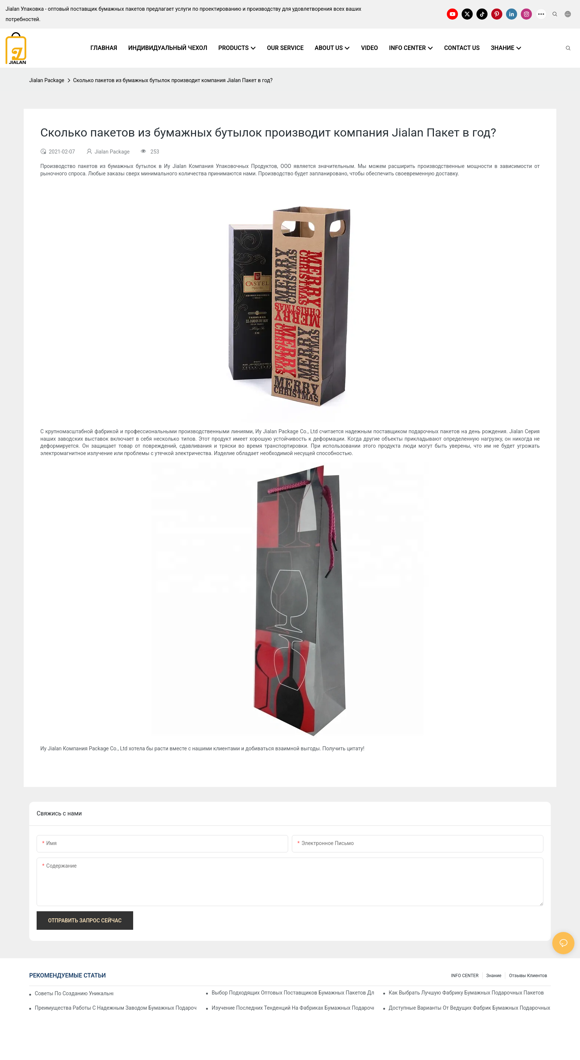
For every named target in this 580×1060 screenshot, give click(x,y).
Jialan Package (46, 80)
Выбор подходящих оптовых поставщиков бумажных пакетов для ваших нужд (293, 993)
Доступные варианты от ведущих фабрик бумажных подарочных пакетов (470, 1008)
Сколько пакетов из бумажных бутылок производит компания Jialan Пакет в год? (173, 80)
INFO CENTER (464, 975)
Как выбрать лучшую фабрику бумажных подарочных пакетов (466, 993)
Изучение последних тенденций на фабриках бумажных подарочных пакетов (293, 1008)
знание (494, 975)
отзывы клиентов (528, 975)
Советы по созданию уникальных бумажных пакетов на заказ (74, 993)
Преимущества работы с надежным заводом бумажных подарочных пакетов (116, 1008)
